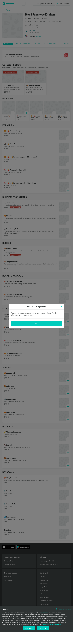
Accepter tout (43, 629)
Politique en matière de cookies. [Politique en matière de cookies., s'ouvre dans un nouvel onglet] (51, 625)
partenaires (44, 614)
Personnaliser (29, 629)
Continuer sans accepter (64, 610)
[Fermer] (61, 306)
